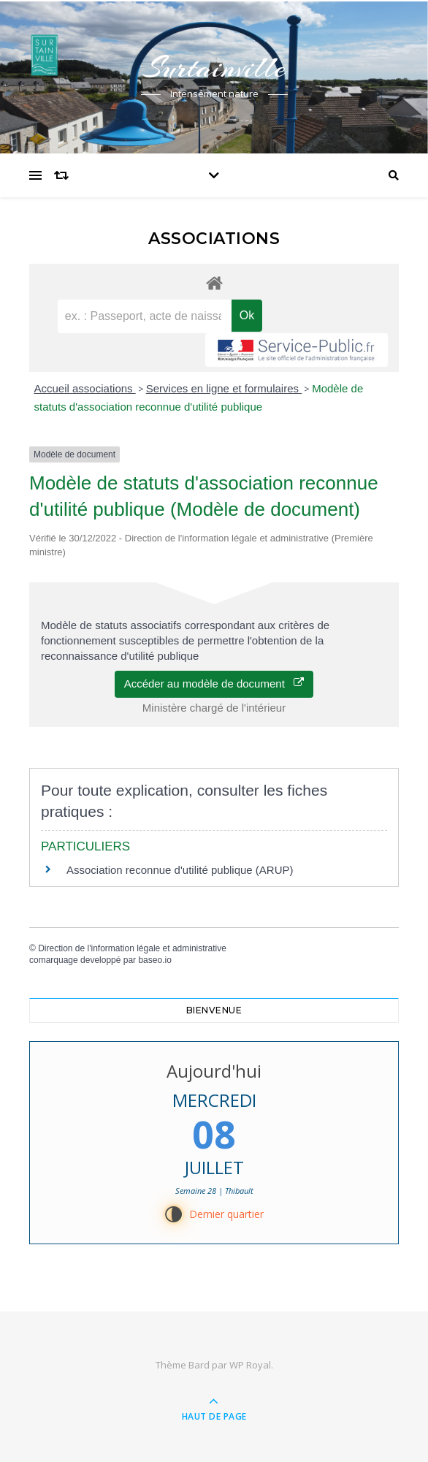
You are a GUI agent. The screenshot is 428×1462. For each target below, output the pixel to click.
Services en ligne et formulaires (224, 388)
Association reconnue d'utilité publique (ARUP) (180, 870)
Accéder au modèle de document (214, 683)
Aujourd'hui (214, 1071)
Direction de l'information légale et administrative (132, 948)
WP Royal (250, 1364)
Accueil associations (85, 388)
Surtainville (214, 67)
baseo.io (154, 960)
